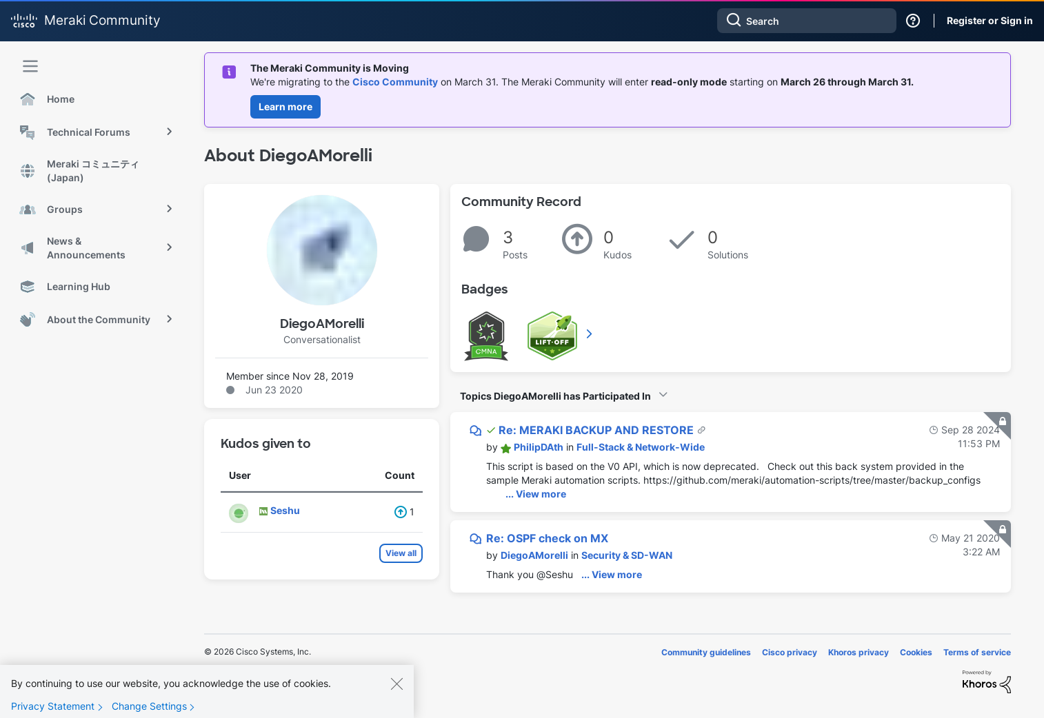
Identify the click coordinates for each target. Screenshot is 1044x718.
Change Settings (149, 710)
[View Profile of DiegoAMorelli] (534, 555)
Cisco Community (395, 82)
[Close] (396, 688)
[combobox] (806, 20)
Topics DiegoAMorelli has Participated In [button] (555, 396)
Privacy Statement (52, 710)
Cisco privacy (789, 652)
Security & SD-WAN (626, 555)
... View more (535, 494)
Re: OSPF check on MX (547, 538)
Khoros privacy (858, 652)
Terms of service (977, 652)
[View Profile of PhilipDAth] (538, 447)
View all (400, 553)
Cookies (916, 652)
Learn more (285, 106)
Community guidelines (706, 652)
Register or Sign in (990, 20)
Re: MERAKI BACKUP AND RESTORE (597, 430)
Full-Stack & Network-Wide (640, 447)
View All (590, 333)
